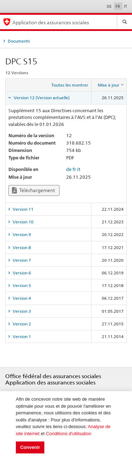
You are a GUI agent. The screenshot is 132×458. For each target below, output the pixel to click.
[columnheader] (109, 85)
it (78, 169)
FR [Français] (118, 6)
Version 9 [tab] (21, 234)
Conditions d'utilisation (68, 433)
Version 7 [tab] (21, 260)
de (68, 169)
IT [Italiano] (125, 6)
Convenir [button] (30, 447)
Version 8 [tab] (21, 247)
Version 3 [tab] (21, 311)
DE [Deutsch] (110, 6)
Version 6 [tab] (21, 272)
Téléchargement (33, 190)
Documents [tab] (18, 41)
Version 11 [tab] (22, 209)
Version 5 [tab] (21, 285)
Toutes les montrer (69, 85)
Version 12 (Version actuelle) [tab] (41, 97)
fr (74, 169)
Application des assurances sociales (50, 22)
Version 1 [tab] (21, 336)
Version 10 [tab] (22, 221)
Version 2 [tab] (21, 323)
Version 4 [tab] (21, 298)
